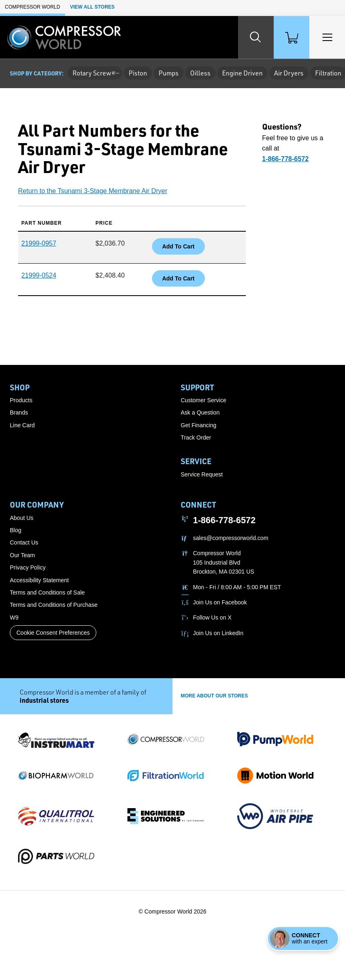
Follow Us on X (212, 617)
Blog (15, 530)
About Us (22, 518)
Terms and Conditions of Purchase (54, 605)
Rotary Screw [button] (95, 73)
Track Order (196, 437)
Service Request (202, 474)
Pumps (169, 73)
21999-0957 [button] (38, 243)
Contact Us (24, 542)
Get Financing (198, 425)
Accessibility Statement (39, 580)
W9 (14, 617)
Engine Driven (242, 73)
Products (21, 400)
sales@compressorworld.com (230, 538)
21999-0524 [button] (38, 275)
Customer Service (203, 400)
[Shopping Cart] (291, 37)
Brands (19, 412)
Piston (138, 73)
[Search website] (255, 37)
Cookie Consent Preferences (53, 632)
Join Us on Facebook (220, 602)
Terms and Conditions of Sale (47, 592)
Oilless (200, 73)
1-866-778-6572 (224, 520)
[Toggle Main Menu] (327, 37)
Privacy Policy (27, 567)
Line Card (22, 425)
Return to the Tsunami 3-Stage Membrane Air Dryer (92, 190)
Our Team (22, 555)
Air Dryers (289, 73)
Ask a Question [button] (200, 412)
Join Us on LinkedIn (218, 633)
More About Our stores (214, 696)
